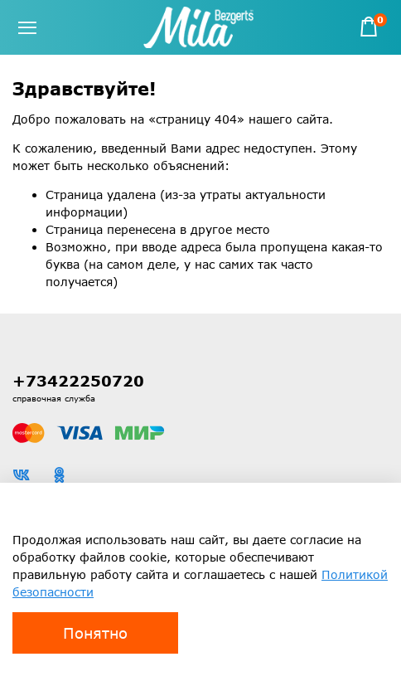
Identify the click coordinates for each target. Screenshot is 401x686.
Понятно (95, 633)
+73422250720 (78, 381)
